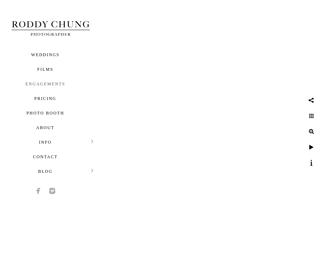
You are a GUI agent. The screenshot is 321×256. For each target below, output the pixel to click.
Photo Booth (45, 113)
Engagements (45, 83)
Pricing (45, 98)
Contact (45, 156)
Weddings (45, 54)
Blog (45, 171)
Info (45, 142)
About (45, 127)
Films (45, 69)
